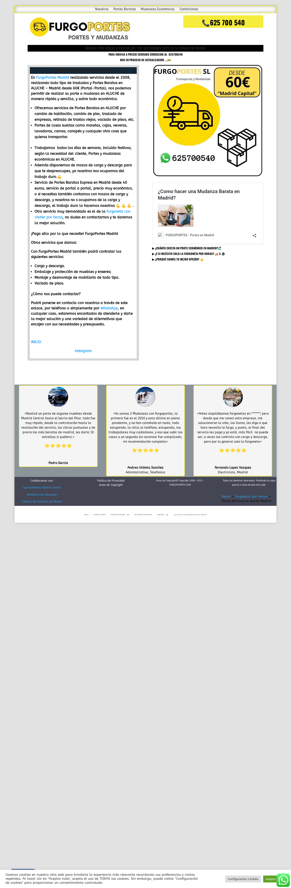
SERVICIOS (160, 515)
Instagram (83, 351)
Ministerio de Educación (42, 494)
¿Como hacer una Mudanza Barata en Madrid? (190, 515)
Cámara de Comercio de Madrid (42, 501)
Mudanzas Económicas (158, 9)
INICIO (36, 342)
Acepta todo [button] (274, 879)
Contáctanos (188, 9)
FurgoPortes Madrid (52, 77)
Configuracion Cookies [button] (243, 879)
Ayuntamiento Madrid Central (42, 487)
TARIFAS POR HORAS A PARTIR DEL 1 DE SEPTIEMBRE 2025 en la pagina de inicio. (145, 48)
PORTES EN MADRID (118, 515)
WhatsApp (109, 308)
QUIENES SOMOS (100, 515)
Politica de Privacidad (110, 480)
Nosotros (101, 9)
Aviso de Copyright (111, 484)
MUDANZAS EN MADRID (143, 515)
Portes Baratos (124, 9)
